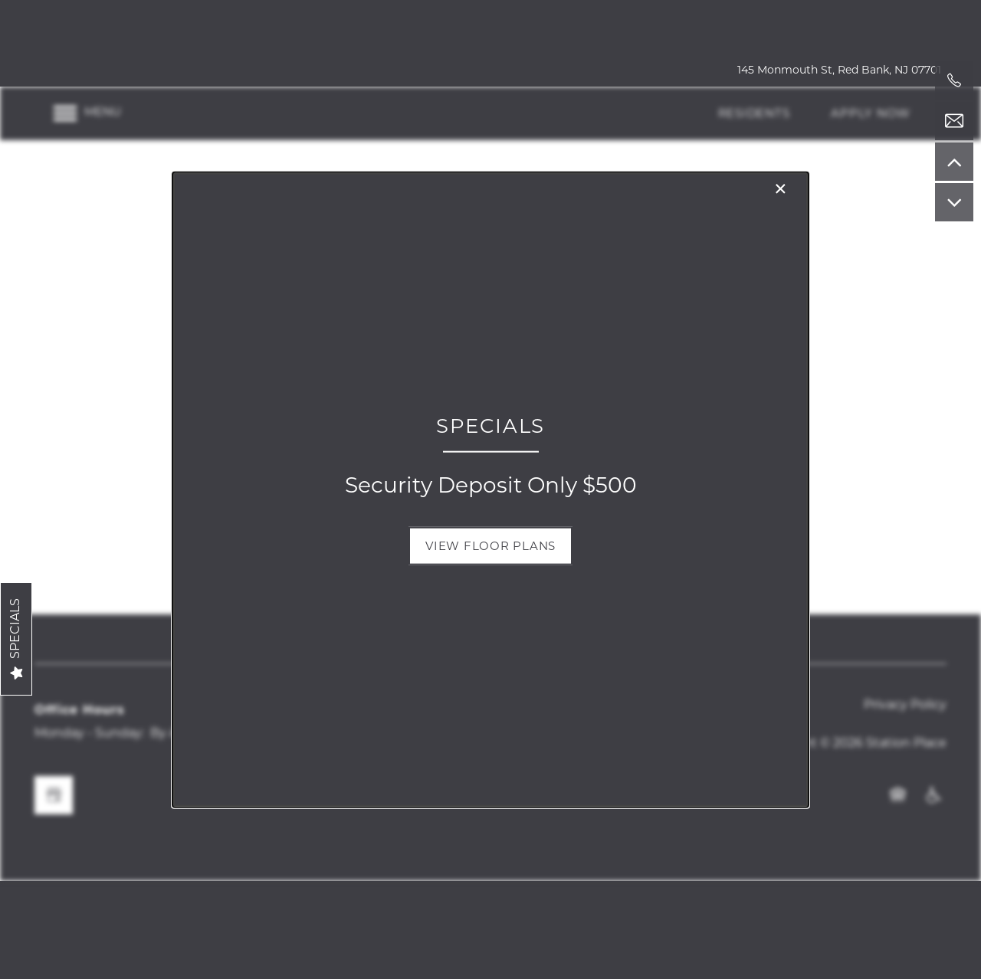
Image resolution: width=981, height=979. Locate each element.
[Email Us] (954, 121)
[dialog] (490, 490)
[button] (490, 545)
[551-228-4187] (954, 80)
